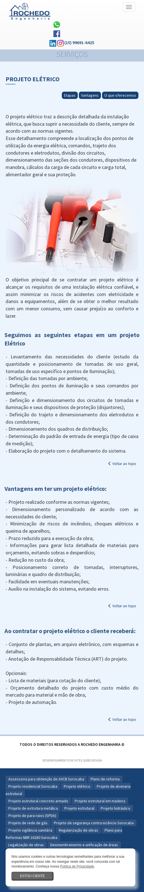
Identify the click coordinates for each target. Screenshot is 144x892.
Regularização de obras (78, 830)
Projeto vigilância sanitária (30, 830)
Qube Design (92, 760)
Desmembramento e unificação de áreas (84, 844)
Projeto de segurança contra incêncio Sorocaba (94, 822)
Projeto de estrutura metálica (33, 808)
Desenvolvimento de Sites (62, 760)
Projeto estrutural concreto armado (38, 800)
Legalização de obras (26, 844)
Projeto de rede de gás (28, 822)
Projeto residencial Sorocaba (32, 786)
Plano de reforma (105, 779)
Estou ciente (32, 876)
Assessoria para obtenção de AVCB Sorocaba (46, 779)
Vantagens (90, 95)
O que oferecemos (120, 95)
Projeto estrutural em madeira (100, 800)
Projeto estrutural (79, 808)
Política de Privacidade (77, 866)
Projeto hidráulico (115, 808)
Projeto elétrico (77, 786)
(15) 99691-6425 (79, 42)
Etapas (69, 95)
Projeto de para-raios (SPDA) (32, 815)
